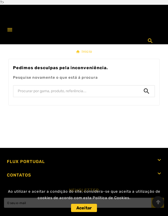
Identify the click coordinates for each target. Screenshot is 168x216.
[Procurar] (76, 91)
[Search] (146, 91)
